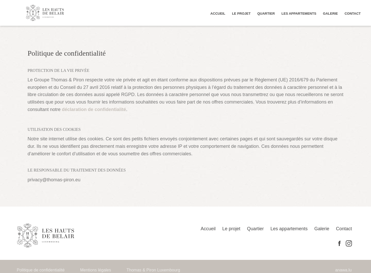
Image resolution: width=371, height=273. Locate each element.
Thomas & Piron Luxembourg (142, 263)
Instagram (349, 236)
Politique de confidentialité (38, 263)
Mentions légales (89, 263)
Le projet (259, 13)
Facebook (339, 236)
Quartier (280, 13)
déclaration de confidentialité (262, 101)
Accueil (239, 13)
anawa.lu (344, 263)
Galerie (335, 13)
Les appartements (308, 13)
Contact (354, 13)
